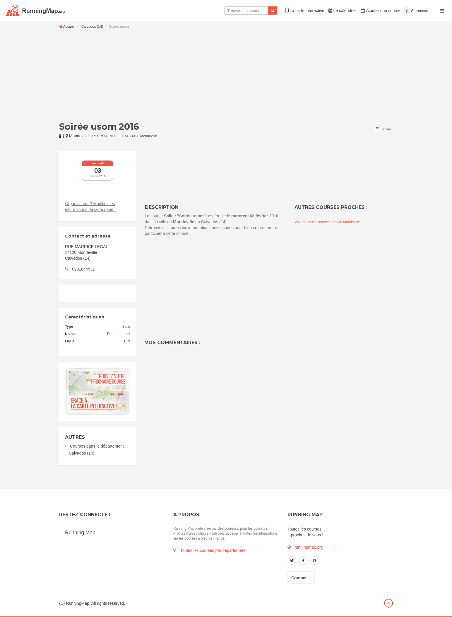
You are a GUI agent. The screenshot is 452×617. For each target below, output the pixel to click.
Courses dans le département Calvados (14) (96, 449)
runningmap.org (309, 547)
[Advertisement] (226, 75)
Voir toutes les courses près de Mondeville (327, 222)
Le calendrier (342, 10)
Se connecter (417, 11)
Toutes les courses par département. (213, 550)
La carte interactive (304, 10)
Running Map (80, 532)
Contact (301, 578)
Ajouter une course (380, 10)
